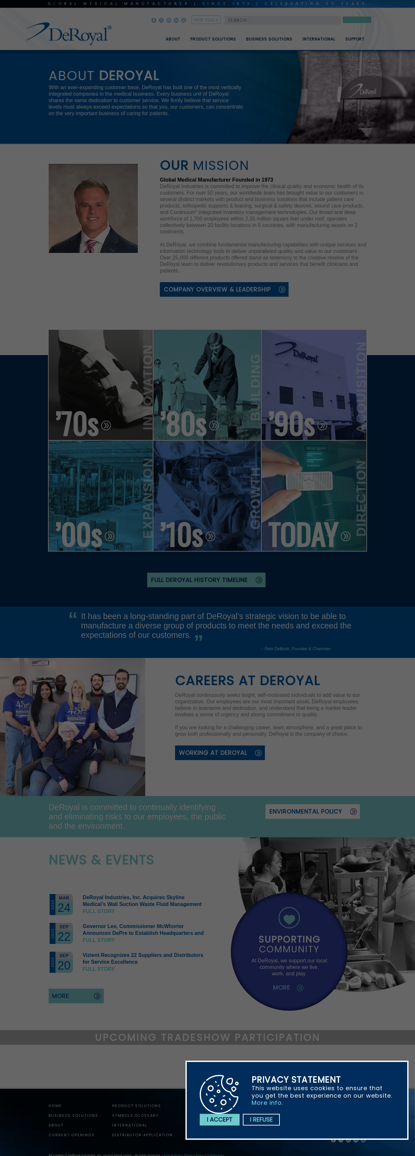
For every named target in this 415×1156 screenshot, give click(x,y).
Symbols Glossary (135, 1115)
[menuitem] (168, 36)
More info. (267, 1103)
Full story (99, 911)
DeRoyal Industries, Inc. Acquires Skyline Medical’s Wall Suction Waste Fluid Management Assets (142, 904)
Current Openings (72, 1135)
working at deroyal (213, 753)
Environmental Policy (305, 811)
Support (354, 42)
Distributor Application (142, 1135)
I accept (219, 1119)
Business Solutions (269, 42)
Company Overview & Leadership (217, 289)
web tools (206, 20)
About (173, 42)
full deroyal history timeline (199, 580)
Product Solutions (213, 42)
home (55, 1105)
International (318, 42)
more (60, 996)
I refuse (261, 1119)
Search (357, 21)
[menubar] (260, 36)
